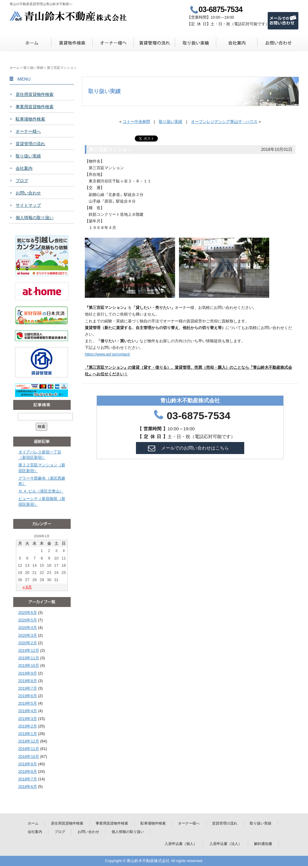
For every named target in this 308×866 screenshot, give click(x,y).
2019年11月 (28, 658)
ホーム (30, 42)
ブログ (22, 180)
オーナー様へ (113, 42)
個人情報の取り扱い (35, 217)
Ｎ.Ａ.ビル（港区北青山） (40, 491)
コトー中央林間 (136, 121)
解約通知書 (263, 844)
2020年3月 (27, 635)
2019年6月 (27, 696)
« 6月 (27, 587)
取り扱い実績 (195, 42)
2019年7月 (27, 688)
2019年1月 (27, 733)
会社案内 (236, 42)
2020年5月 (27, 620)
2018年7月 (27, 779)
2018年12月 (28, 741)
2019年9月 (27, 673)
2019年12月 (28, 650)
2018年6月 (27, 786)
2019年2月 (27, 726)
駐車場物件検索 (30, 119)
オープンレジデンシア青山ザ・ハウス (224, 121)
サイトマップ (28, 205)
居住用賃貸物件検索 (35, 94)
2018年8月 (27, 771)
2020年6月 (27, 612)
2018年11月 (28, 748)
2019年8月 (27, 680)
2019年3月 (27, 718)
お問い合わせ (277, 42)
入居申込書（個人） (181, 844)
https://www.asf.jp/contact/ (107, 354)
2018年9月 (27, 764)
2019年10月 (28, 665)
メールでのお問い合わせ (283, 20)
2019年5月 (27, 703)
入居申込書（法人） (225, 844)
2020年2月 (27, 643)
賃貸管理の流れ (154, 42)
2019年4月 (27, 711)
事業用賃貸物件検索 (35, 106)
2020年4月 (27, 627)
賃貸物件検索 (71, 42)
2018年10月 (28, 756)
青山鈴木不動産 (68, 16)
